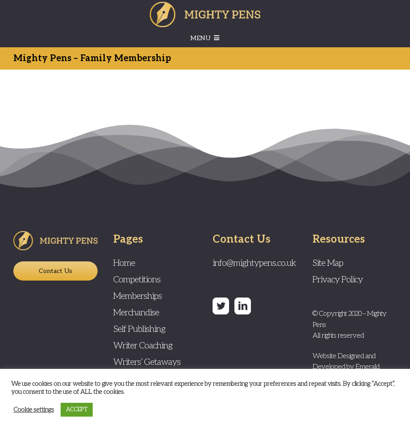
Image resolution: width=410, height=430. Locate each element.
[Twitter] (221, 306)
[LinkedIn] (242, 306)
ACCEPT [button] (76, 409)
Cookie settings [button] (33, 409)
